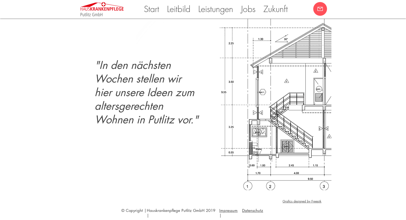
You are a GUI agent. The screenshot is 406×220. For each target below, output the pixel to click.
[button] (320, 8)
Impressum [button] (228, 210)
